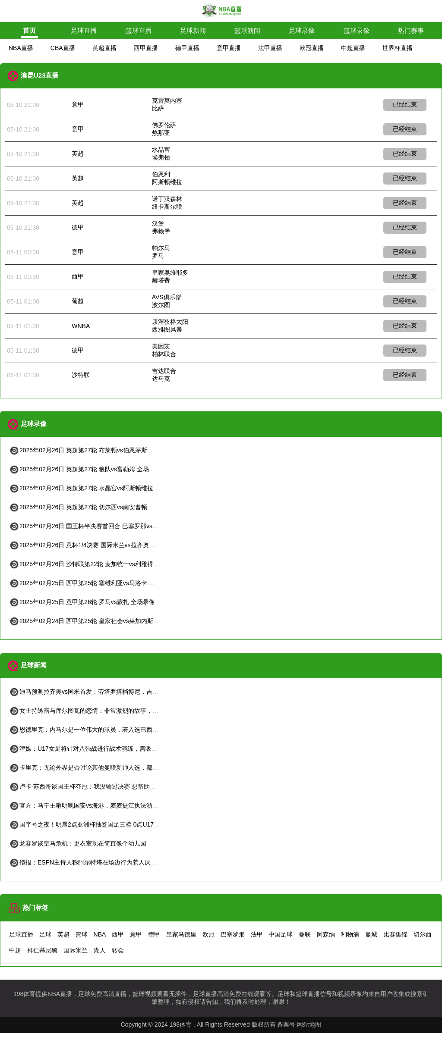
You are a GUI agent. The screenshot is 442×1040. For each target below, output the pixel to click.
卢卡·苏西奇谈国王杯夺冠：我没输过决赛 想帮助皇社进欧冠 (94, 786)
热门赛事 (411, 30)
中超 (15, 950)
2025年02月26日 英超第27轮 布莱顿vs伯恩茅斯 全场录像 (91, 450)
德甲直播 (187, 47)
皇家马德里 (181, 934)
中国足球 (280, 934)
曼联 (305, 934)
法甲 (257, 934)
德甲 (78, 227)
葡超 (78, 301)
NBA (100, 934)
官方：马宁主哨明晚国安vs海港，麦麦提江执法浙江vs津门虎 (96, 805)
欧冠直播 (312, 47)
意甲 (78, 104)
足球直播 (84, 30)
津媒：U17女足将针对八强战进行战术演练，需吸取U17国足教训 (101, 748)
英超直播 (104, 47)
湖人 (100, 950)
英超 (78, 153)
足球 (45, 934)
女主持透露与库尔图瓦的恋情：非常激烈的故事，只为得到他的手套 (105, 710)
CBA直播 (63, 47)
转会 (118, 950)
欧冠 (208, 934)
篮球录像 (356, 30)
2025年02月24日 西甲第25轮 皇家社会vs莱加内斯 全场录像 (94, 620)
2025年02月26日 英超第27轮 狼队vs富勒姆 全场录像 (85, 469)
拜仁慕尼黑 (42, 950)
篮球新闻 (247, 30)
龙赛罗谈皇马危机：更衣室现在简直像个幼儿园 (77, 843)
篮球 (82, 934)
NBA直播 (21, 47)
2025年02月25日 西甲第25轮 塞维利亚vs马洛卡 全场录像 (91, 583)
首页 (29, 30)
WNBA (81, 326)
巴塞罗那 (233, 934)
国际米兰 (75, 950)
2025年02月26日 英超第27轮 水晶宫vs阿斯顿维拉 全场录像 (94, 488)
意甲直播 (229, 47)
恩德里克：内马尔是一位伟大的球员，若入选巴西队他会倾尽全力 (102, 729)
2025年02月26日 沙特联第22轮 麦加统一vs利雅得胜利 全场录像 (100, 564)
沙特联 (81, 374)
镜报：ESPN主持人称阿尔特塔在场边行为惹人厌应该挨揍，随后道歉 (107, 862)
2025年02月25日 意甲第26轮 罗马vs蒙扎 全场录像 (82, 601)
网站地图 (309, 1024)
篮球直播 (139, 30)
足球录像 (302, 30)
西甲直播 (146, 47)
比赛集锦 (395, 934)
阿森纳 (326, 934)
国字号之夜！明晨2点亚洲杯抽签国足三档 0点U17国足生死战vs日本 (105, 824)
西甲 (78, 276)
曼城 (371, 934)
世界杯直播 (397, 47)
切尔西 (423, 934)
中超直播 (353, 47)
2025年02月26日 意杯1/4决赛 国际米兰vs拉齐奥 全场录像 (91, 545)
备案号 (286, 1024)
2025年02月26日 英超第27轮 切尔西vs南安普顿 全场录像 (91, 507)
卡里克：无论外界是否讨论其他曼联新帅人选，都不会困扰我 (96, 767)
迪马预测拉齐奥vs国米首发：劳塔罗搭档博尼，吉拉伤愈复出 (96, 691)
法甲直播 (270, 47)
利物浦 (350, 934)
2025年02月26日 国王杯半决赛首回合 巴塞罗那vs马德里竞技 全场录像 (108, 526)
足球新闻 (193, 30)
